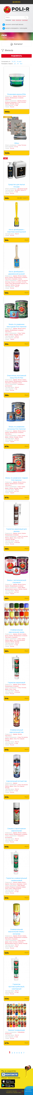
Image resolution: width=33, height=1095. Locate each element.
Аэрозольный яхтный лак (16, 781)
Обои (16, 143)
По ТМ (13, 61)
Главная (4, 37)
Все (21, 63)
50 (18, 63)
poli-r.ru (19, 1091)
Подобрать (16, 56)
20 (15, 63)
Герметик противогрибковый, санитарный (16, 987)
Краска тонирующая (16, 1030)
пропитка (18, 20)
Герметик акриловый (16, 682)
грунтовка (25, 20)
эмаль (13, 20)
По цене (19, 61)
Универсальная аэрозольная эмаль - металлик (16, 932)
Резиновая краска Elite (16, 94)
